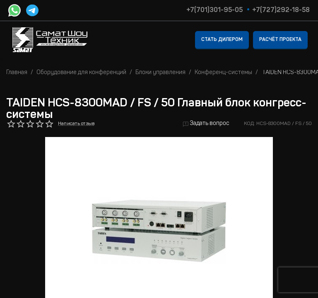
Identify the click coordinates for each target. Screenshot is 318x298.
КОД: (249, 123)
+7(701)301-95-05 (214, 10)
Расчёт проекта (280, 39)
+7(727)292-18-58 (281, 10)
